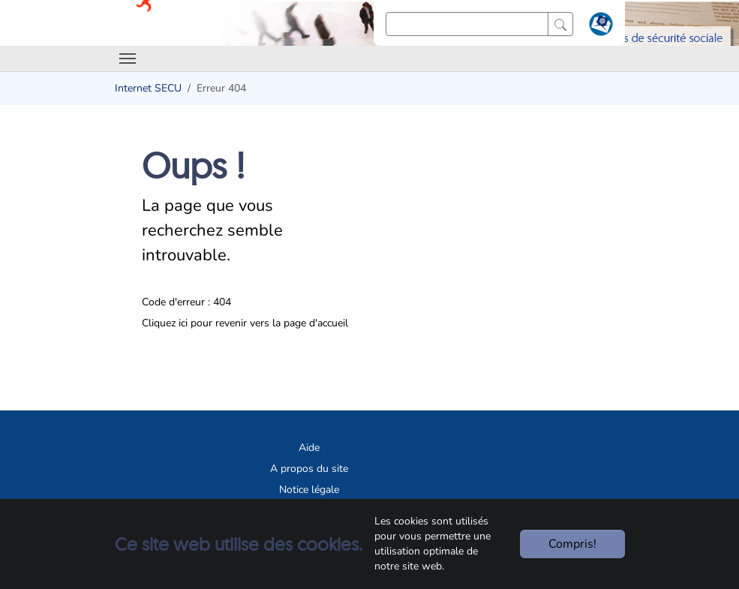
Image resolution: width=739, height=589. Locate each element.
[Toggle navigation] (127, 58)
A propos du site (309, 468)
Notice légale (309, 489)
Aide (309, 447)
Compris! (572, 544)
